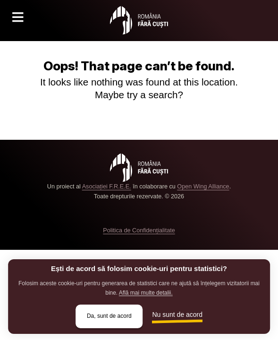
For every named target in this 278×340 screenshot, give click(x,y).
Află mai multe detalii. (146, 292)
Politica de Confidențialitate (139, 230)
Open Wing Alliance (203, 186)
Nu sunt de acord (177, 314)
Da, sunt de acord (109, 316)
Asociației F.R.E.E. (106, 186)
